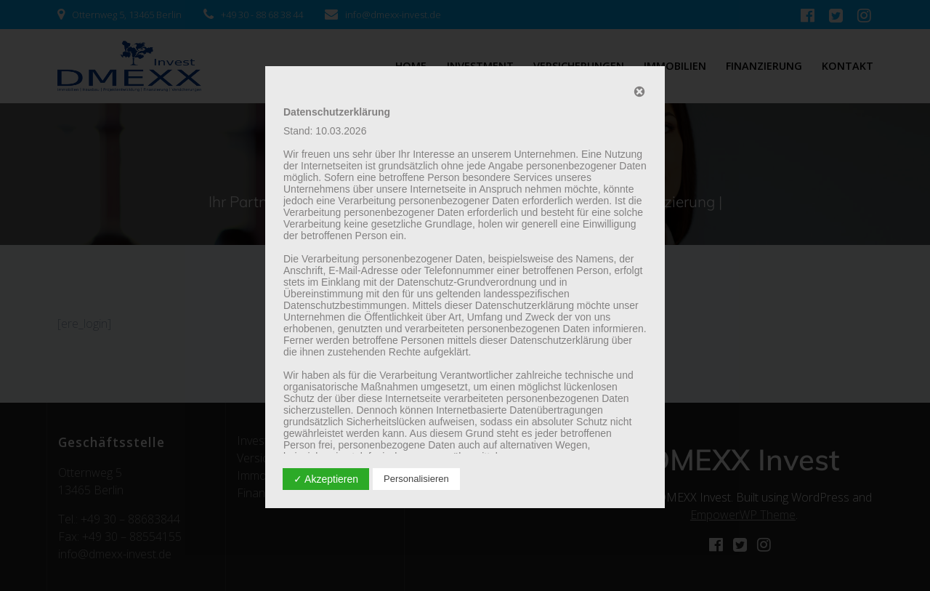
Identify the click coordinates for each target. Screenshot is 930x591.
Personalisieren (416, 478)
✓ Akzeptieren (326, 479)
